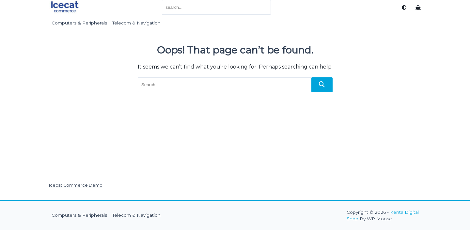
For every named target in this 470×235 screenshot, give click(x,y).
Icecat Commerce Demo (75, 185)
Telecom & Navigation (136, 22)
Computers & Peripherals (79, 22)
